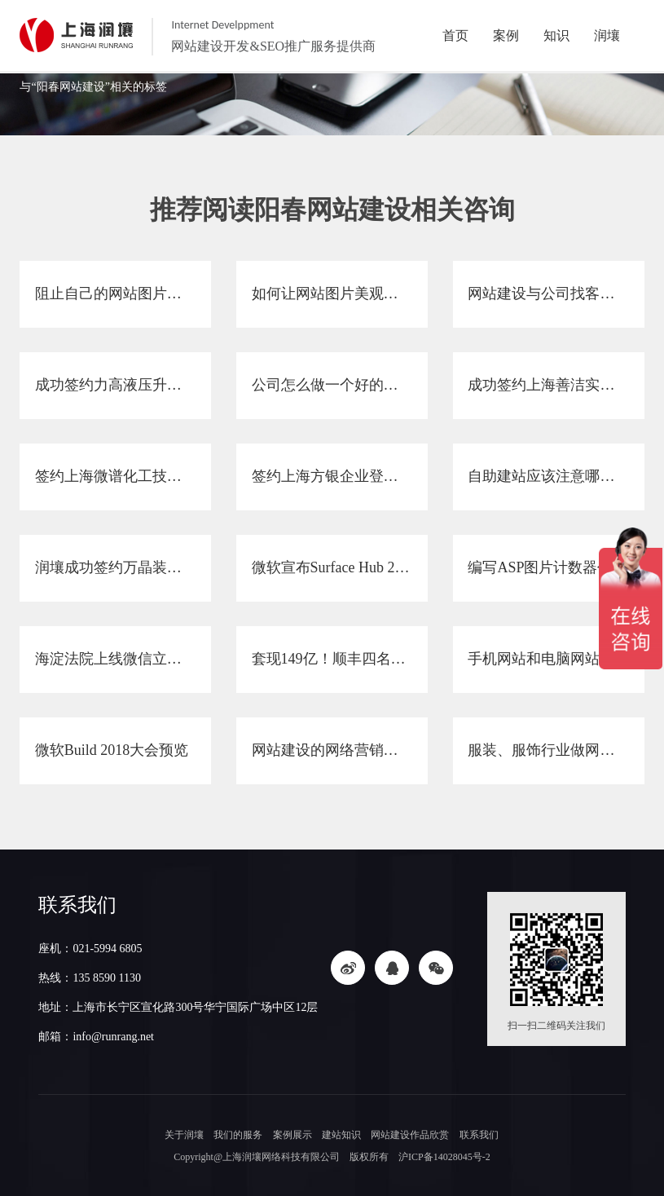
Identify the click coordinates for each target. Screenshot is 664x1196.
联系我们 (477, 1135)
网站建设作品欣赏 (410, 1135)
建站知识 (341, 1135)
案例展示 (293, 1135)
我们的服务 (239, 1135)
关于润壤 (186, 1135)
